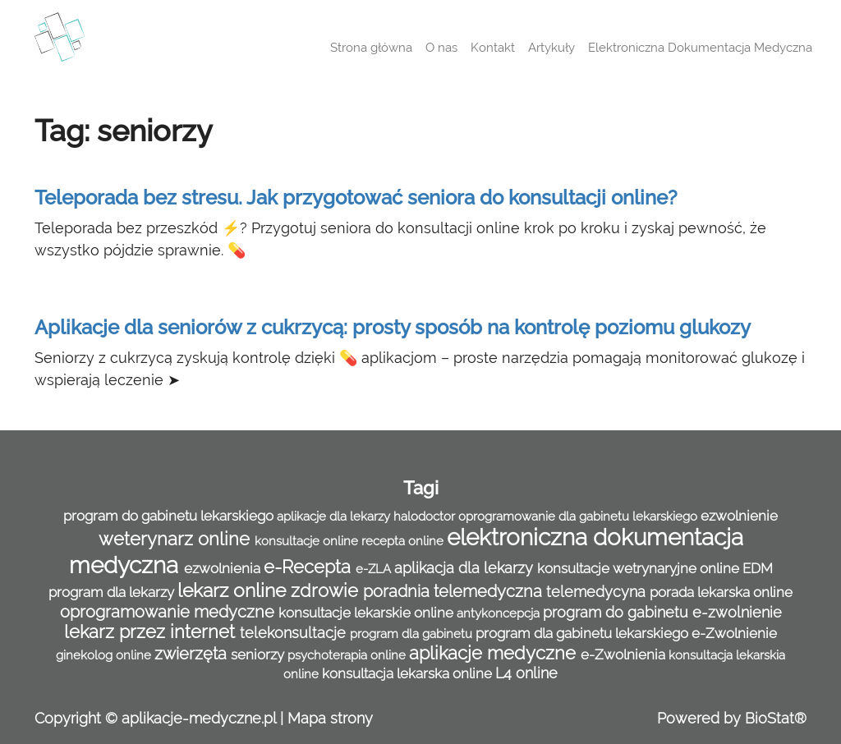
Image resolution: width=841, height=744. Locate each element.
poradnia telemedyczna (454, 591)
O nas (441, 47)
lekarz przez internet (152, 632)
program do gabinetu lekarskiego (170, 515)
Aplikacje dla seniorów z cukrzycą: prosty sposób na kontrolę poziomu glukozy (392, 327)
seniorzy (259, 654)
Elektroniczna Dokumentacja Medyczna (700, 47)
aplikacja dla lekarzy (465, 567)
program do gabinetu (617, 612)
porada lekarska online (721, 592)
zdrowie (327, 591)
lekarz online (234, 590)
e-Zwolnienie (734, 633)
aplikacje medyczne (495, 653)
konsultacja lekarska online (408, 673)
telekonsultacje (295, 632)
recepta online (404, 541)
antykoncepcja (500, 613)
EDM (757, 568)
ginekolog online (105, 655)
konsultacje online (308, 541)
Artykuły (551, 47)
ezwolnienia (224, 568)
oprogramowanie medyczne (169, 612)
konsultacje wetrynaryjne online (639, 568)
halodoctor (425, 516)
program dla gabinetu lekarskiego (584, 633)
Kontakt (493, 47)
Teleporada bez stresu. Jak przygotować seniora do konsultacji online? (356, 197)
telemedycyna (598, 591)
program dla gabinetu (413, 634)
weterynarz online (177, 539)
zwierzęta (192, 654)
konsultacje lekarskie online (367, 612)
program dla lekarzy (112, 592)
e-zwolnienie (737, 612)
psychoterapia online (348, 655)
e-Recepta (310, 567)
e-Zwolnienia (625, 654)
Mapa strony (330, 718)
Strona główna (371, 47)
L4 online (526, 673)
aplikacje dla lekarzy (335, 516)
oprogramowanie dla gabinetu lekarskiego (579, 516)
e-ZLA (375, 569)
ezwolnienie (739, 515)
